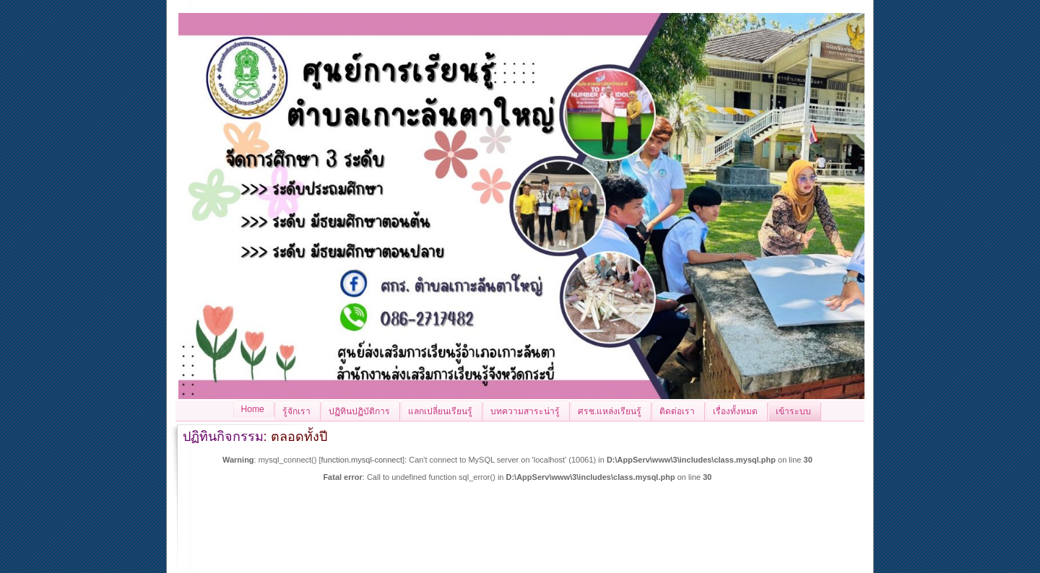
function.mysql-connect (362, 459)
